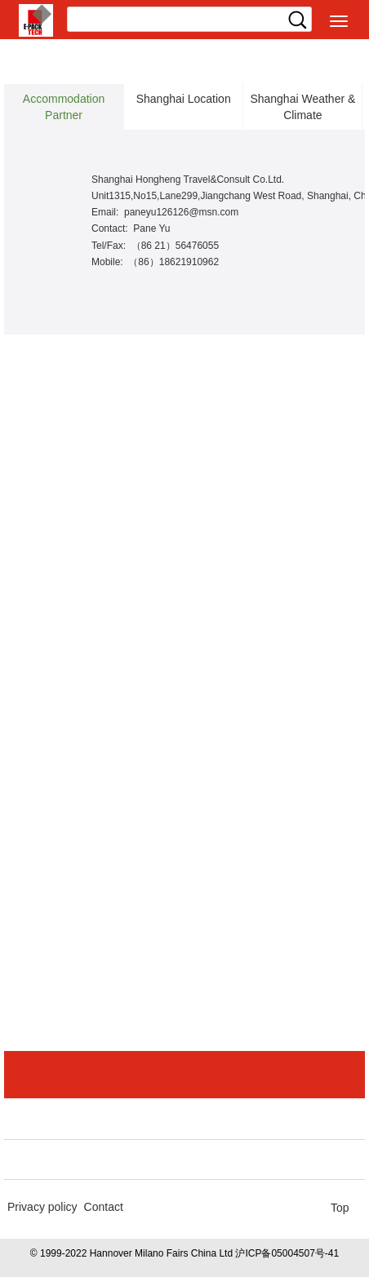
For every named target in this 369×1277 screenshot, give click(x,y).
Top (340, 1207)
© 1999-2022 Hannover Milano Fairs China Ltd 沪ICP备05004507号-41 (184, 1253)
